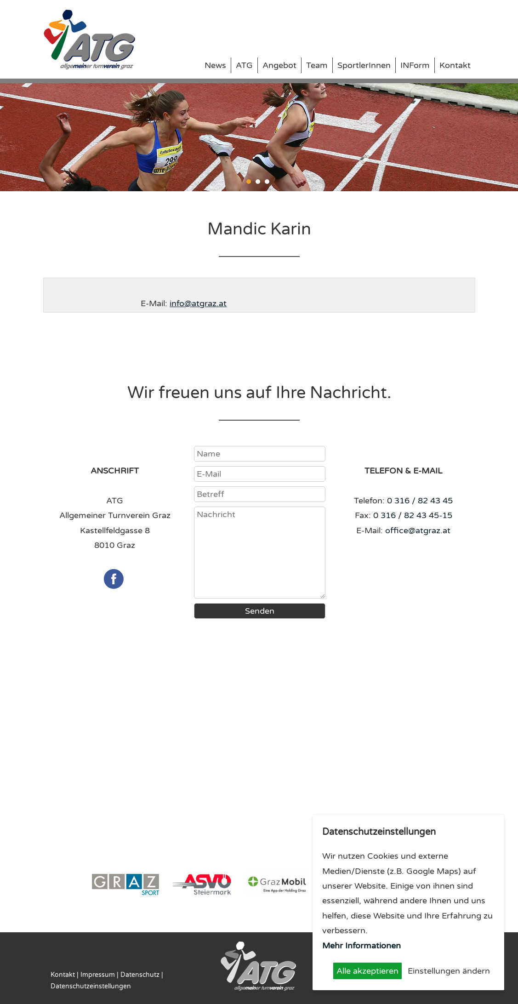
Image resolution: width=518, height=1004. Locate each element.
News (215, 65)
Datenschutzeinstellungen (91, 986)
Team (317, 65)
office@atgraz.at (417, 530)
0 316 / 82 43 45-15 (412, 515)
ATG (244, 65)
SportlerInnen (364, 65)
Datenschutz (139, 975)
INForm (415, 65)
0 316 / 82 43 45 (420, 501)
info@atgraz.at (198, 303)
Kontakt (455, 65)
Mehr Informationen (361, 946)
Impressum (97, 975)
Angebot (279, 65)
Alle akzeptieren (367, 971)
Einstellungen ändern (449, 971)
